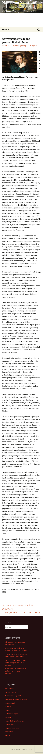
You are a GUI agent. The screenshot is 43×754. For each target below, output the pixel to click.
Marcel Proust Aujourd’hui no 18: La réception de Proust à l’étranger (15, 671)
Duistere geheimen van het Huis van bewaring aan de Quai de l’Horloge (15, 662)
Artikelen (8, 707)
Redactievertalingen (12, 728)
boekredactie (9, 724)
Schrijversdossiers (11, 692)
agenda (7, 735)
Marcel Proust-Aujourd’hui (13, 696)
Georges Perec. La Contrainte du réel (23, 612)
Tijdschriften (9, 732)
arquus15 (35, 46)
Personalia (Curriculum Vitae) (14, 721)
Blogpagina (8, 717)
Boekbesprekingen (20, 46)
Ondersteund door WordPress (21, 749)
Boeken (7, 710)
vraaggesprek (9, 689)
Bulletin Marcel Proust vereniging (16, 699)
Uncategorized (10, 703)
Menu (4, 30)
